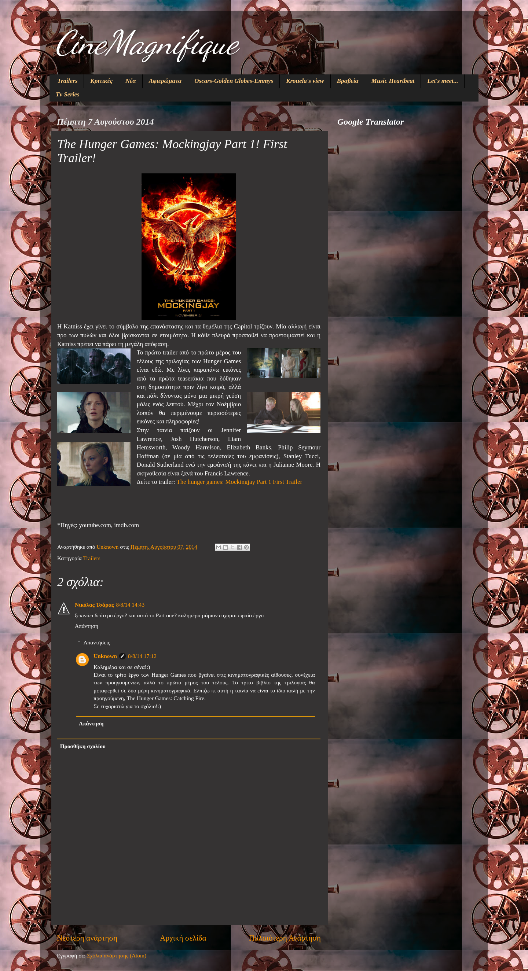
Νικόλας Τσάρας (94, 605)
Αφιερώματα (165, 80)
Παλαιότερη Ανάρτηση (285, 938)
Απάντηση (86, 626)
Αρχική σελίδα (183, 938)
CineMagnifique (146, 42)
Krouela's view (305, 80)
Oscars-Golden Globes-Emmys (233, 80)
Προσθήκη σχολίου (83, 746)
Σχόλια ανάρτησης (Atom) (116, 955)
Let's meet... (442, 80)
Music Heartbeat (393, 80)
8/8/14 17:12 (142, 656)
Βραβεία (348, 80)
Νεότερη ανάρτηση (87, 938)
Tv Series (68, 94)
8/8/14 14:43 (130, 605)
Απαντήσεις (96, 642)
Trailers (67, 80)
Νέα (130, 80)
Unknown (105, 656)
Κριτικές (101, 80)
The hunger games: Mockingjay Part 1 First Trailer (239, 481)
